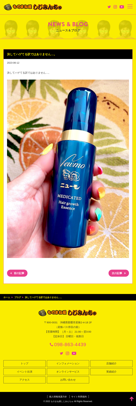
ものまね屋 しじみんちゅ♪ (33, 7)
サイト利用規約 (79, 396)
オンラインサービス (68, 371)
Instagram (115, 7)
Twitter (109, 7)
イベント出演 (24, 371)
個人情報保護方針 (58, 396)
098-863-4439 (70, 344)
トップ (24, 363)
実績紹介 (111, 371)
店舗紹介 (111, 363)
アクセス (24, 380)
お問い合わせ (68, 380)
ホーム (6, 297)
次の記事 (117, 273)
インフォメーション (68, 363)
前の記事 (18, 273)
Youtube (122, 7)
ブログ (17, 297)
